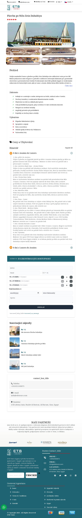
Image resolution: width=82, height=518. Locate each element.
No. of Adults (18, 277)
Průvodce (51, 1)
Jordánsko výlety (51, 496)
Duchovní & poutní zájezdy (55, 499)
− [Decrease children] (62, 281)
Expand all (68, 148)
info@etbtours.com (24, 1)
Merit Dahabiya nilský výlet (31, 355)
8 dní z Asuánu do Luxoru (24, 153)
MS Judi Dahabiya (27, 366)
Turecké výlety (50, 507)
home (13, 488)
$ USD (58, 2)
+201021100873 (11, 1)
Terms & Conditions (18, 496)
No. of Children (19, 281)
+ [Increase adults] (71, 277)
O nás (13, 499)
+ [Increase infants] (71, 285)
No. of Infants (18, 285)
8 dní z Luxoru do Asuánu (24, 247)
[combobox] (44, 273)
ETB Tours (11, 515)
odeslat (41, 307)
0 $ (23, 329)
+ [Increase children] (71, 281)
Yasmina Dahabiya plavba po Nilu (33, 344)
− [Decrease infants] (62, 285)
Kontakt (14, 503)
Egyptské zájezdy (51, 488)
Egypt (47, 503)
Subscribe (31, 475)
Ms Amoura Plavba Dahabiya (31, 332)
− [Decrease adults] (62, 277)
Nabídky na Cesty (39, 1)
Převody (48, 492)
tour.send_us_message (31, 313)
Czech (68, 2)
